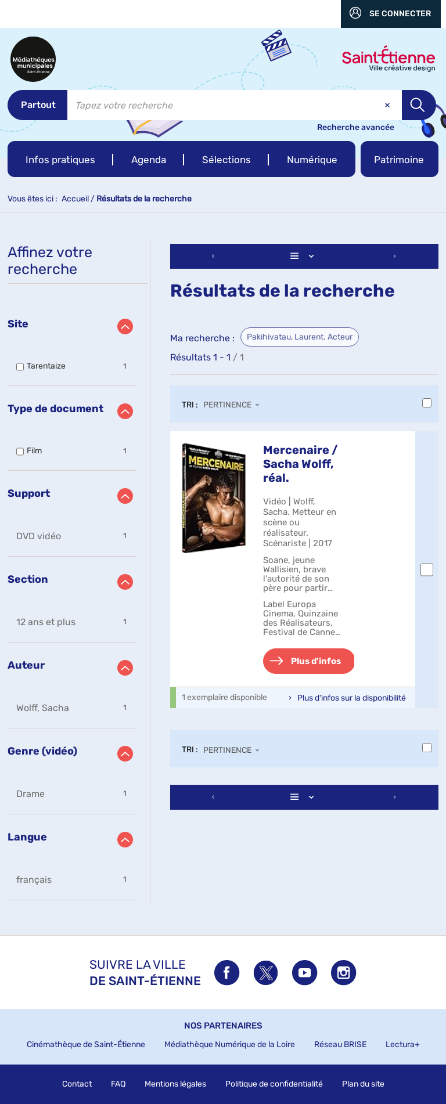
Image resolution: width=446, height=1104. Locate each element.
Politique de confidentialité (274, 1084)
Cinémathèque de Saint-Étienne (86, 1044)
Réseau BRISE (340, 1044)
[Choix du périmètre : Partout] (37, 105)
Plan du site (363, 1084)
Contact (77, 1084)
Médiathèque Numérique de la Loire (229, 1044)
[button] (60, 159)
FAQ (118, 1084)
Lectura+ (403, 1044)
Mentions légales (175, 1084)
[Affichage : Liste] (304, 256)
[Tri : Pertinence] (234, 405)
